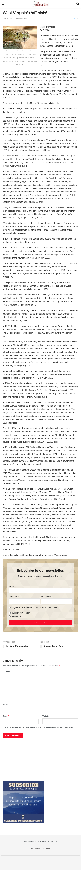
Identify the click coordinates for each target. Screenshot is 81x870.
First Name (14, 597)
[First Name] (24, 601)
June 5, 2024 (7, 18)
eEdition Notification (21, 613)
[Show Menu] (3, 4)
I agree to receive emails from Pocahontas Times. (34, 607)
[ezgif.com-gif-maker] (23, 802)
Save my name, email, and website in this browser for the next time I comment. (39, 728)
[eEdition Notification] (10, 613)
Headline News (22, 18)
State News (41, 841)
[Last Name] (56, 601)
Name (6, 704)
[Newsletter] (10, 616)
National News (29, 841)
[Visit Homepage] (40, 4)
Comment (8, 671)
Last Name (46, 597)
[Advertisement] (40, 759)
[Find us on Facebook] (39, 863)
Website (45, 716)
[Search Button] (77, 4)
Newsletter (17, 616)
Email (11, 586)
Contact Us (52, 841)
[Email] (40, 590)
